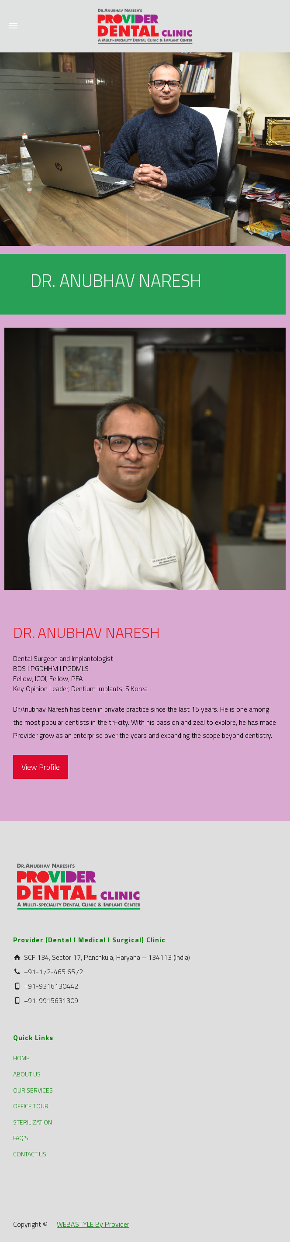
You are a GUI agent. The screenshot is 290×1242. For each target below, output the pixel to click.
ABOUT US (27, 1074)
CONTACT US (29, 1154)
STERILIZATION (32, 1122)
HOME (21, 1057)
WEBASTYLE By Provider (93, 1224)
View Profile (40, 767)
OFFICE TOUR (30, 1106)
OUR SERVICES (33, 1090)
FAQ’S (20, 1137)
